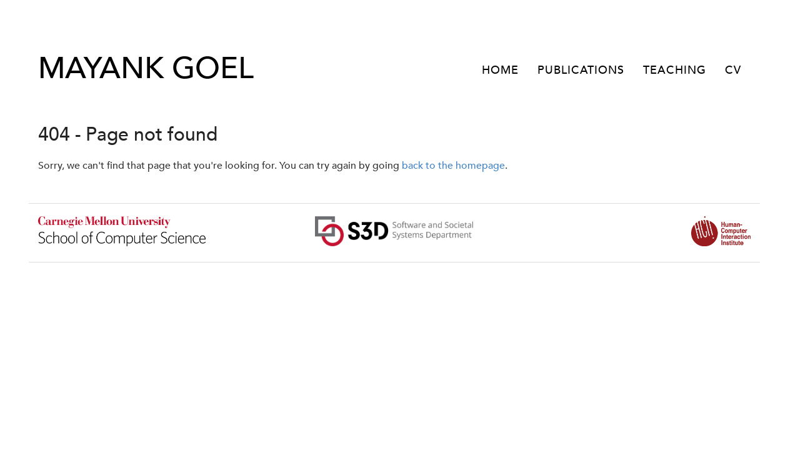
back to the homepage (453, 165)
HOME (500, 70)
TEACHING (674, 70)
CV (733, 70)
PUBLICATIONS (580, 70)
